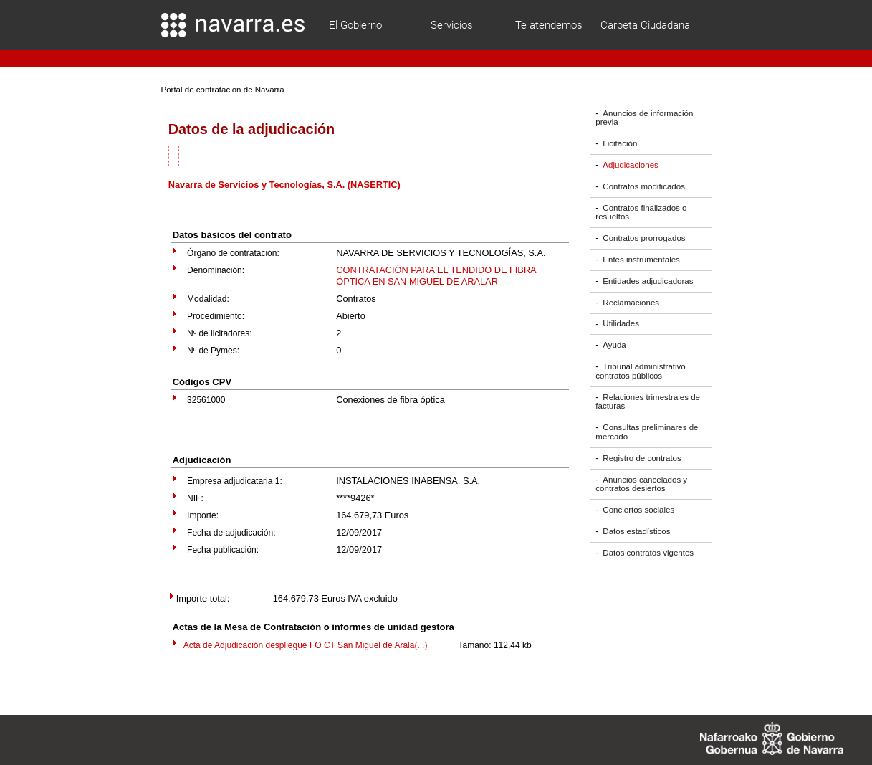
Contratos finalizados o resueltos (640, 213)
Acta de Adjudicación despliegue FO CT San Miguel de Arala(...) (305, 645)
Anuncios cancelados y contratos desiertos (641, 484)
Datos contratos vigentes (648, 552)
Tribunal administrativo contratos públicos (640, 371)
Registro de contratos (642, 458)
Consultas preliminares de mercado (646, 432)
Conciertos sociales (638, 509)
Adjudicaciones (630, 165)
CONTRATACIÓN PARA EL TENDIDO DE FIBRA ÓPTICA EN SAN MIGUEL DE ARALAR (436, 276)
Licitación (620, 143)
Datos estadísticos (636, 531)
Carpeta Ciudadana (645, 25)
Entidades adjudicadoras (648, 281)
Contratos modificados (644, 186)
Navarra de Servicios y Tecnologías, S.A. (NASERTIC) (284, 184)
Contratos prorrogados (644, 238)
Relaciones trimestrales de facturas (647, 402)
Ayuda (614, 345)
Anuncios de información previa (644, 118)
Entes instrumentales (641, 259)
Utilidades (621, 324)
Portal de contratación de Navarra (222, 89)
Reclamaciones (631, 302)
